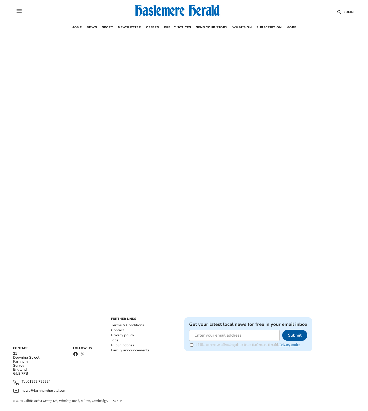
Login (348, 12)
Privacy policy (122, 335)
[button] (19, 11)
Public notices (122, 345)
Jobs (114, 340)
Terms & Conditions (127, 325)
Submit (295, 335)
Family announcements (130, 350)
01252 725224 (38, 382)
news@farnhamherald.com (44, 390)
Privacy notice (289, 345)
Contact (117, 330)
